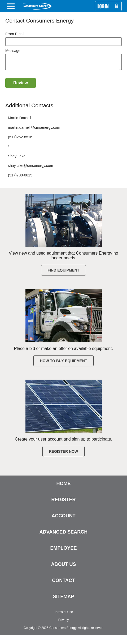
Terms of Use (63, 612)
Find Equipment (64, 270)
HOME (63, 483)
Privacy (63, 620)
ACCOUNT (64, 515)
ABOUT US (63, 564)
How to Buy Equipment (63, 361)
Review (20, 86)
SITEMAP (63, 596)
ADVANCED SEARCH (64, 532)
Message (12, 50)
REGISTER (63, 499)
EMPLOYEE (63, 548)
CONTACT (63, 580)
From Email (14, 34)
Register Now (63, 451)
